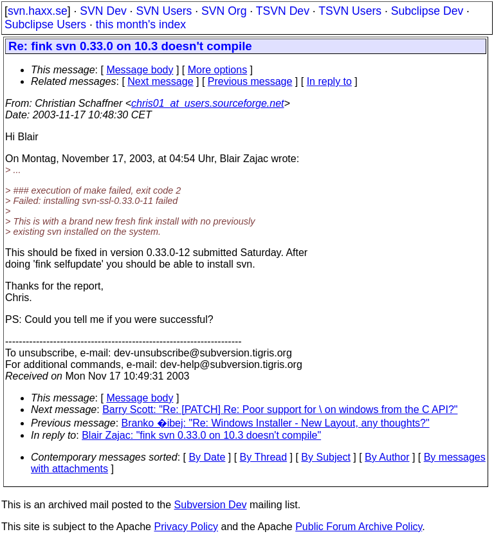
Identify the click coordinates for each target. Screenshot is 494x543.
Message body (139, 69)
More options (218, 69)
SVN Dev (103, 11)
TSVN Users (349, 11)
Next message (160, 81)
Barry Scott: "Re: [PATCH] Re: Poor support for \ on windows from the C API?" (279, 409)
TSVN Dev (282, 11)
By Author (387, 457)
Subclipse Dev (427, 11)
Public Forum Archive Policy (358, 526)
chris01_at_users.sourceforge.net (207, 103)
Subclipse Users (45, 24)
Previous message (250, 81)
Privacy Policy (186, 526)
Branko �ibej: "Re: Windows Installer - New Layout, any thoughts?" (276, 423)
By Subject (325, 457)
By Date (206, 457)
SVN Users (164, 11)
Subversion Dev (210, 504)
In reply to (329, 81)
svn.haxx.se (38, 11)
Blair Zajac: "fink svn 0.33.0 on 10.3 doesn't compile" (201, 435)
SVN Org (223, 11)
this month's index (141, 24)
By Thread (264, 457)
